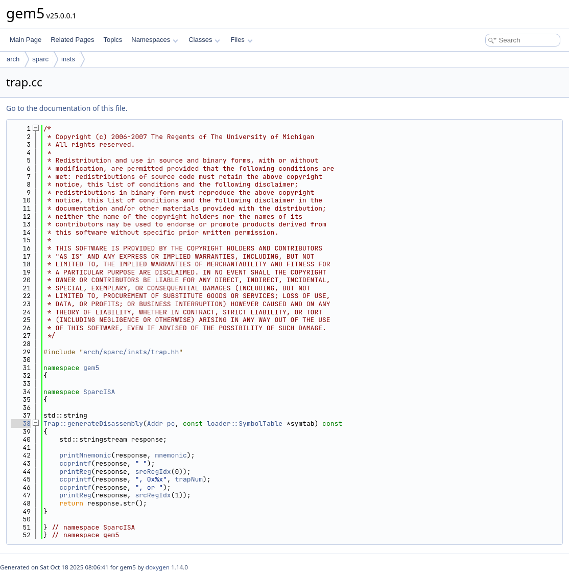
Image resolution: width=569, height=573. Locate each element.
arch (13, 59)
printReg (75, 471)
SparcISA (99, 391)
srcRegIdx (153, 471)
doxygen (158, 567)
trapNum (189, 479)
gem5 (91, 367)
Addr (155, 423)
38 (21, 423)
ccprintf (75, 463)
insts (68, 59)
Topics (112, 39)
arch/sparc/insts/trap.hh (131, 352)
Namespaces (154, 39)
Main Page (25, 39)
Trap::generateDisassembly (93, 423)
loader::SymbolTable (244, 423)
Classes (204, 39)
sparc (40, 59)
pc (171, 423)
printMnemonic (85, 455)
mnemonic (170, 455)
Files (241, 39)
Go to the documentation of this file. (66, 108)
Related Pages (72, 39)
